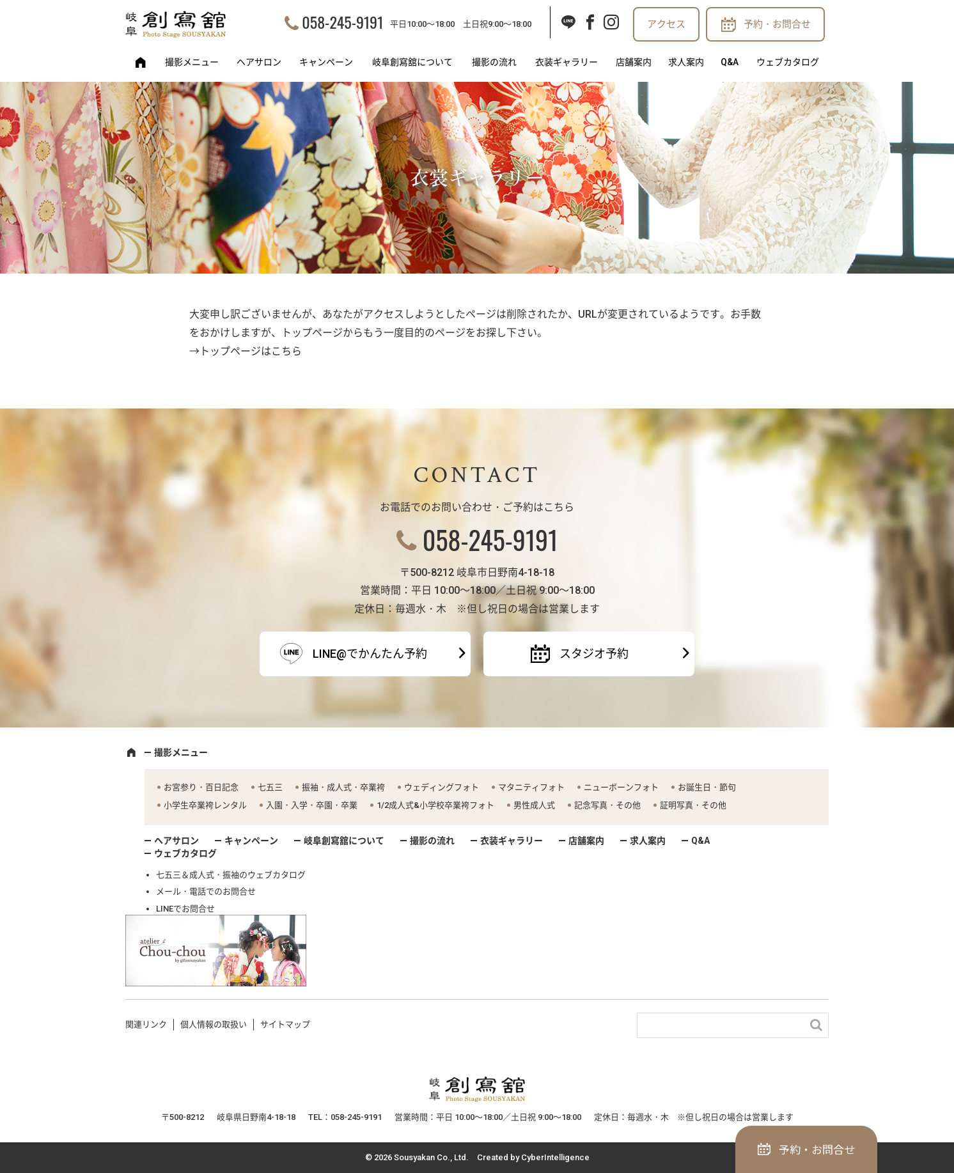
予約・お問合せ (777, 24)
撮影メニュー (192, 62)
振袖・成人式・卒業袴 (343, 787)
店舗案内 (634, 62)
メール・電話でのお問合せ (206, 891)
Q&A (730, 62)
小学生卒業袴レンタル (205, 805)
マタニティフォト (531, 787)
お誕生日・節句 (707, 787)
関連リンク (146, 1024)
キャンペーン (326, 62)
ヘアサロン (259, 62)
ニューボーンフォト (621, 787)
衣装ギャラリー (566, 62)
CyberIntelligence (555, 1157)
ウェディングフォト (441, 787)
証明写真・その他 (693, 805)
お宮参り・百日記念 (201, 787)
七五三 (270, 787)
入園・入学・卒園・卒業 (311, 805)
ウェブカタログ (787, 62)
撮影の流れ (494, 62)
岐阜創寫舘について (412, 62)
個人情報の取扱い (213, 1024)
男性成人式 (534, 805)
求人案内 (686, 62)
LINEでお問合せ (185, 908)
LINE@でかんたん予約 (370, 653)
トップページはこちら (250, 351)
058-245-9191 (342, 21)
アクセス (666, 24)
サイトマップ (285, 1024)
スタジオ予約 (594, 653)
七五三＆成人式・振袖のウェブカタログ (231, 875)
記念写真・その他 (607, 805)
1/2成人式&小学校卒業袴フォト (435, 805)
